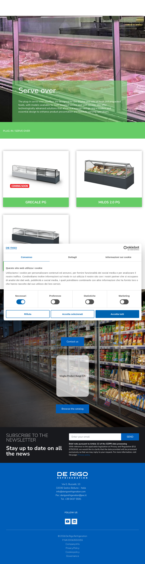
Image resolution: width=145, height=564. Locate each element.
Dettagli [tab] (72, 257)
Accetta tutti (117, 314)
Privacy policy (84, 455)
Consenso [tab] (26, 257)
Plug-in (8, 131)
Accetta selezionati (72, 314)
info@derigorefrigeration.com (71, 491)
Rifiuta (27, 314)
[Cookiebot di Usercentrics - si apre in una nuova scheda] (125, 248)
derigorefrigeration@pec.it (73, 495)
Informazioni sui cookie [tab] (118, 257)
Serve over (22, 131)
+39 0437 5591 (73, 498)
